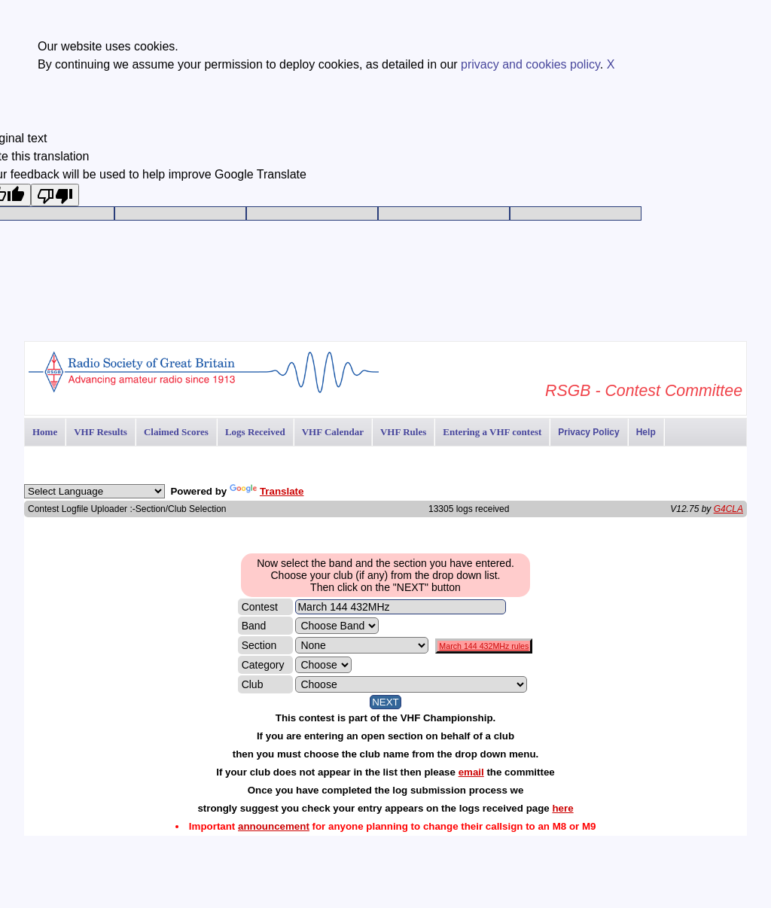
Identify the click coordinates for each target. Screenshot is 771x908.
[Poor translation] (55, 195)
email (471, 772)
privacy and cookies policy (530, 64)
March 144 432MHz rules (484, 646)
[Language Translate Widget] (94, 491)
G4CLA (728, 509)
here (562, 808)
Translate (267, 491)
